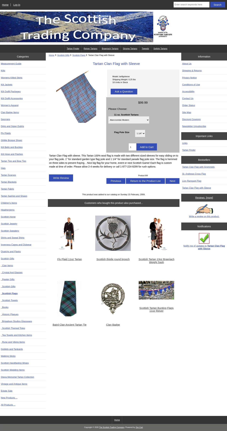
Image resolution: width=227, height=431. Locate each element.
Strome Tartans (130, 48)
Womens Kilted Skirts (11, 77)
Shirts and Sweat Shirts (12, 237)
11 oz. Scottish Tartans (126, 114)
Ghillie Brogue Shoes (11, 140)
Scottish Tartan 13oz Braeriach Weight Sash (157, 260)
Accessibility (188, 91)
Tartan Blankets (8, 182)
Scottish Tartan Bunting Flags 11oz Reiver (156, 309)
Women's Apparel (9, 105)
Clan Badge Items (10, 112)
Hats (3, 168)
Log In (16, 4)
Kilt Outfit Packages (11, 91)
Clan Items (7, 265)
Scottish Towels (9, 300)
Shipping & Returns (192, 70)
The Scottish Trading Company (111, 427)
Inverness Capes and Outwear (16, 244)
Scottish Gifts (8, 286)
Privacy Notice (189, 77)
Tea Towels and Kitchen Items (16, 335)
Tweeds (145, 48)
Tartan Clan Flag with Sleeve (196, 187)
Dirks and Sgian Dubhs (12, 126)
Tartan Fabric (7, 189)
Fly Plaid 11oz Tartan (69, 259)
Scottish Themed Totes (13, 328)
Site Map (186, 112)
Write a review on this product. (204, 211)
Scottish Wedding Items (13, 370)
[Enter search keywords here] (191, 4)
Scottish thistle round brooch (113, 259)
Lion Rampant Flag (191, 181)
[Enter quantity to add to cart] (132, 146)
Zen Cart (139, 427)
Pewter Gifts (8, 279)
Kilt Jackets (6, 84)
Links (184, 143)
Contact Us (187, 98)
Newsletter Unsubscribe (194, 126)
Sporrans (5, 119)
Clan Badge (113, 324)
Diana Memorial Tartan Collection (17, 377)
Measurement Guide (11, 63)
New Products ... (9, 397)
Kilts (3, 70)
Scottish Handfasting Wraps (15, 363)
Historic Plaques (9, 314)
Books (5, 307)
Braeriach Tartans (110, 48)
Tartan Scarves (8, 175)
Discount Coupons (191, 119)
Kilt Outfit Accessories (12, 98)
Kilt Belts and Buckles (12, 147)
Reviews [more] (204, 197)
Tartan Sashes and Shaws (14, 196)
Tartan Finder (73, 48)
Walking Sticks (8, 356)
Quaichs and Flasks (11, 251)
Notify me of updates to (204, 241)
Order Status (188, 105)
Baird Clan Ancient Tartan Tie (70, 324)
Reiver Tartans (90, 48)
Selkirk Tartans (160, 48)
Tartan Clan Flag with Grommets (198, 167)
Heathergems (8, 209)
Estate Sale (6, 390)
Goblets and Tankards (12, 349)
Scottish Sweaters (10, 230)
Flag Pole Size (121, 132)
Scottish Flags (78, 55)
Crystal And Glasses (12, 272)
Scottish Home (8, 216)
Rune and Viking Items (13, 342)
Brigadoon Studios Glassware (16, 321)
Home (5, 4)
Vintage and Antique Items (14, 384)
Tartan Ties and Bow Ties (13, 161)
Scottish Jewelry (9, 223)
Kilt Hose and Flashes (12, 154)
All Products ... (8, 404)
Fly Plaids (6, 133)
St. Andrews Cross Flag (194, 173)
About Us (186, 63)
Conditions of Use (191, 84)
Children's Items (9, 203)
